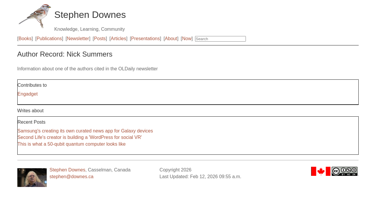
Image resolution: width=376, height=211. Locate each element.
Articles (118, 38)
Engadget (28, 93)
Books (25, 38)
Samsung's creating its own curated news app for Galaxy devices (85, 130)
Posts (100, 38)
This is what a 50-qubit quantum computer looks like (72, 144)
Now (187, 38)
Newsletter (78, 38)
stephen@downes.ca (72, 176)
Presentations (145, 38)
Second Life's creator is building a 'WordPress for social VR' (80, 137)
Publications (49, 38)
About (171, 38)
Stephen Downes (67, 169)
